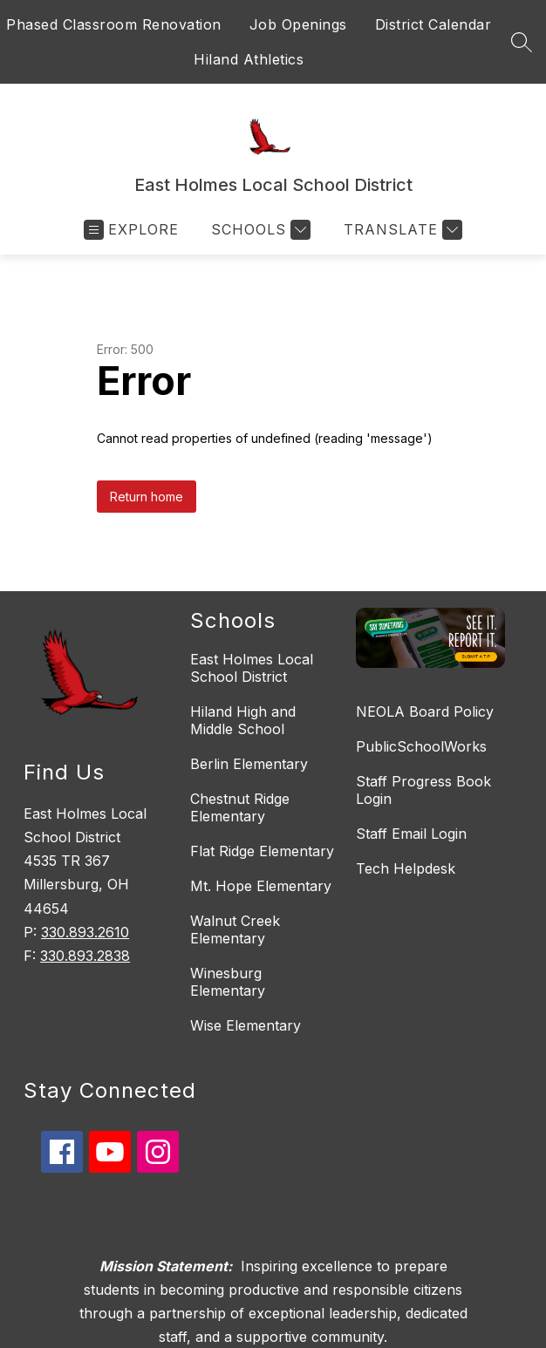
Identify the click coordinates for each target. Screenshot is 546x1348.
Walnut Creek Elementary (235, 929)
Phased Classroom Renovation (114, 24)
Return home (146, 496)
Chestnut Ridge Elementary (240, 807)
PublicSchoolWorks (421, 746)
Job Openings (298, 24)
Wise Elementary (245, 1025)
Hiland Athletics (249, 59)
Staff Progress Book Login (423, 790)
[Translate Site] (400, 230)
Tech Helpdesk (405, 868)
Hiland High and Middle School (243, 720)
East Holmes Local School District (251, 667)
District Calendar (433, 24)
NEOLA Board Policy (425, 711)
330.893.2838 (85, 955)
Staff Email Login (411, 833)
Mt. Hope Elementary (260, 886)
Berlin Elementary (249, 764)
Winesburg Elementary (227, 981)
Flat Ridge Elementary (262, 851)
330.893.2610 (85, 932)
